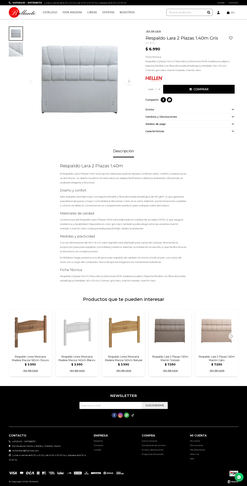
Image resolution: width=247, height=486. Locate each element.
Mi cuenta (195, 441)
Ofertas (108, 12)
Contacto (233, 2)
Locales (221, 2)
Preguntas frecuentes (152, 454)
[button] (128, 81)
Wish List (194, 454)
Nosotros (127, 12)
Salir (192, 458)
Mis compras (196, 445)
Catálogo (50, 12)
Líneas (92, 12)
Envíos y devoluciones (152, 449)
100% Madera (72, 12)
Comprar (201, 89)
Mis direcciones (197, 449)
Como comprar (149, 441)
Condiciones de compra (154, 445)
